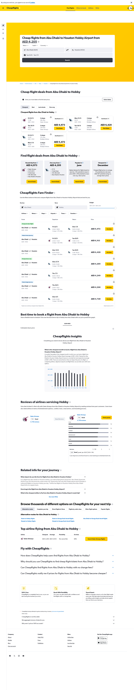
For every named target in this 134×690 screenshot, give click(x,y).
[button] (131, 2)
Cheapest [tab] (28, 95)
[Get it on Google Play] (107, 619)
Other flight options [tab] (94, 490)
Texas (43, 72)
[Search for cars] (3, 17)
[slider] (118, 196)
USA (38, 72)
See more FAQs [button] (56, 478)
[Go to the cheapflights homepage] (13, 8)
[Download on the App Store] (107, 623)
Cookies (32, 2)
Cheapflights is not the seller (71, 598)
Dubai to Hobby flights (31, 499)
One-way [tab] (55, 95)
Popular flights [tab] (108, 490)
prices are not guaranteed (61, 592)
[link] (34, 170)
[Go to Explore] (3, 21)
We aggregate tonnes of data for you (71, 601)
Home (24, 72)
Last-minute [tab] (44, 95)
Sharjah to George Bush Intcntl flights (66, 502)
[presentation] (41, 30)
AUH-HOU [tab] (70, 304)
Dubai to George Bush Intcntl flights (65, 499)
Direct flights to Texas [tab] (61, 490)
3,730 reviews (37, 403)
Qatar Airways (37, 397)
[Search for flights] (3, 14)
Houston (48, 72)
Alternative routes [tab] (30, 490)
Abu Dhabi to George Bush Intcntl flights (98, 499)
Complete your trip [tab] (45, 490)
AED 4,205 (32, 30)
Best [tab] (36, 95)
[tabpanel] (70, 353)
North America (31, 72)
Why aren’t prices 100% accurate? (71, 605)
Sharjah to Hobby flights (31, 502)
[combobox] (28, 34)
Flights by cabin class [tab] (78, 490)
